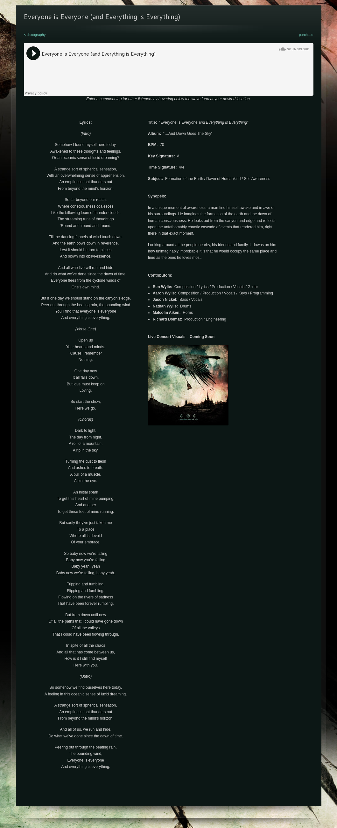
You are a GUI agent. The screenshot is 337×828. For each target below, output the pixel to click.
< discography (35, 35)
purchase (306, 35)
